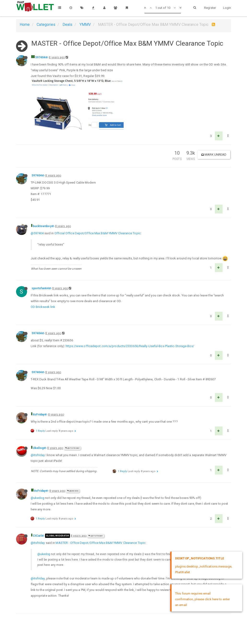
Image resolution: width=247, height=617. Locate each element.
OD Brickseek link (43, 307)
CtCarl (37, 535)
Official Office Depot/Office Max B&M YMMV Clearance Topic (97, 233)
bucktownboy (42, 226)
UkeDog (38, 448)
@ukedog (38, 498)
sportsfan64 (40, 288)
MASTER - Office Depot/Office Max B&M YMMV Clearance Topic (100, 543)
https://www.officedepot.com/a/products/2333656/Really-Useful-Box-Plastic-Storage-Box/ (130, 346)
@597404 (37, 233)
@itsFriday (72, 448)
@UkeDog (72, 491)
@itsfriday (38, 455)
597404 (40, 57)
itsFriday (39, 414)
